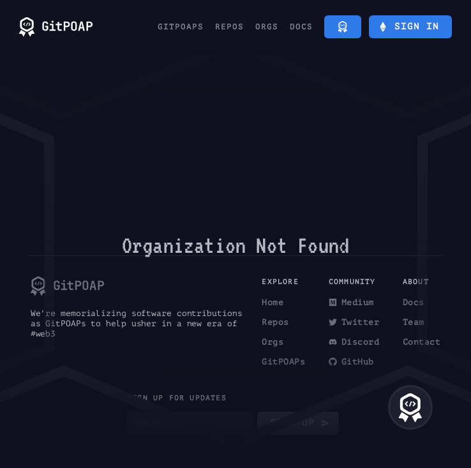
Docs (301, 26)
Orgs (266, 26)
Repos (229, 26)
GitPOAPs (181, 26)
